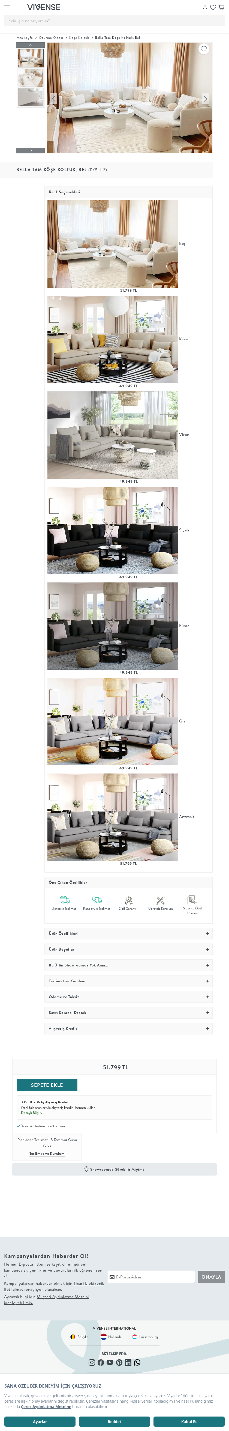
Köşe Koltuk (79, 37)
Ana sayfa (25, 37)
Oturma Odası (51, 37)
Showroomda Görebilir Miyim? (117, 1168)
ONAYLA (211, 1275)
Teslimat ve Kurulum (47, 1152)
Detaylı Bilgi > (31, 1111)
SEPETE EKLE (47, 1083)
